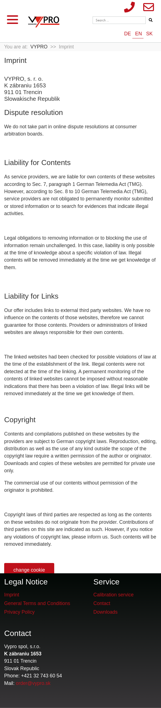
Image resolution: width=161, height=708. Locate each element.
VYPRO (39, 47)
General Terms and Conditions (37, 603)
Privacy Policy (19, 612)
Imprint (11, 595)
